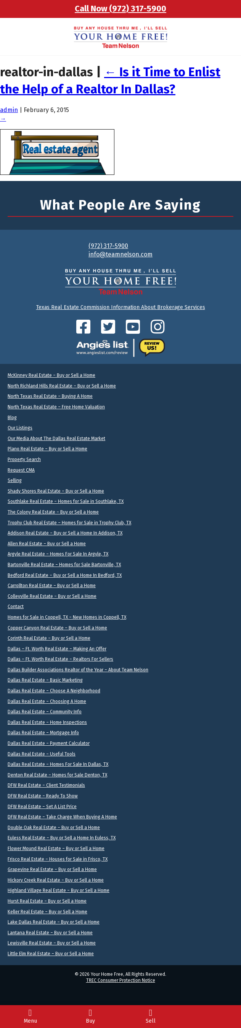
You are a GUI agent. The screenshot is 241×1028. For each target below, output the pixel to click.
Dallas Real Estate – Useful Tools (42, 754)
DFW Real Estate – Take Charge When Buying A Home (62, 817)
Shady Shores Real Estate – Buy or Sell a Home (56, 491)
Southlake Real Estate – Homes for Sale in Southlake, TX (66, 501)
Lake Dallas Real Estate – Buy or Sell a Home (54, 922)
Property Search (24, 459)
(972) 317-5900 (108, 246)
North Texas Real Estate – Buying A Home (50, 396)
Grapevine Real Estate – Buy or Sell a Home (52, 869)
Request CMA (21, 470)
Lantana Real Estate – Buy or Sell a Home (50, 932)
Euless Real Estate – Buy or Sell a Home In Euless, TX (62, 838)
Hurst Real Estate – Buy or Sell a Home (47, 901)
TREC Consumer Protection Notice (120, 980)
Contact (16, 606)
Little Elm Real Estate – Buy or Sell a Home (51, 953)
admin (9, 110)
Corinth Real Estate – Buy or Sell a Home (49, 638)
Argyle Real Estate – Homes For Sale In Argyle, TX (58, 554)
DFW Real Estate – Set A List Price (42, 806)
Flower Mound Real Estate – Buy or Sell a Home (56, 848)
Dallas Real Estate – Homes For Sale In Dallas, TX (58, 764)
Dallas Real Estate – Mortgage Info (43, 732)
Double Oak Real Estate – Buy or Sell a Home (54, 827)
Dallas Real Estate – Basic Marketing (45, 680)
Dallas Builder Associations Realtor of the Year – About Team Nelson (78, 670)
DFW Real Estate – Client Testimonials (46, 785)
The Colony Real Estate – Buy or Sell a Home (53, 512)
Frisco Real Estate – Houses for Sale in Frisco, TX (58, 859)
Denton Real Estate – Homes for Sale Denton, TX (57, 775)
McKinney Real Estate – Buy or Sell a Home (51, 375)
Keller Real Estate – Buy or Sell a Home (47, 911)
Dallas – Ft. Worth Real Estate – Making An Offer (57, 649)
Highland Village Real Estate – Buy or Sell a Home (58, 890)
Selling (15, 480)
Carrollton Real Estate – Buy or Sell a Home (52, 585)
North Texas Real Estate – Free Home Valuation (56, 407)
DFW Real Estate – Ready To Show (43, 796)
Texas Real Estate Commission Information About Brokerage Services (120, 307)
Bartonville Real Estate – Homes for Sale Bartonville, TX (64, 564)
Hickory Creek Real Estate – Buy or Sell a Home (56, 880)
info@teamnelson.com (120, 254)
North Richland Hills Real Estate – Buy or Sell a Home (62, 386)
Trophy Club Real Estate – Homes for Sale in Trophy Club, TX (69, 522)
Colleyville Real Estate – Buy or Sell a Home (52, 596)
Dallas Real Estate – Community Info (45, 711)
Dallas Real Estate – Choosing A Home (47, 701)
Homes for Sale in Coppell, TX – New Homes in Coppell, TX (67, 617)
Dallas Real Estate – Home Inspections (47, 722)
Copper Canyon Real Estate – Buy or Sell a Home (57, 628)
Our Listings (20, 428)
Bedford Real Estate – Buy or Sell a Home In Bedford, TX (65, 575)
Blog (12, 417)
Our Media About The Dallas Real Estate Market (56, 438)
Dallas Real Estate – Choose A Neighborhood (54, 690)
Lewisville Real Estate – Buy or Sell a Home (52, 943)
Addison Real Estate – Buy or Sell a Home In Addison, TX (65, 533)
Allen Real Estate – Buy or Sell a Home (47, 543)
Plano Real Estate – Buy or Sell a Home (47, 449)
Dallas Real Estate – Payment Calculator (49, 743)
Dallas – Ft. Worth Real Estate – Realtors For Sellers (60, 659)
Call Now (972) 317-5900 (120, 8)
